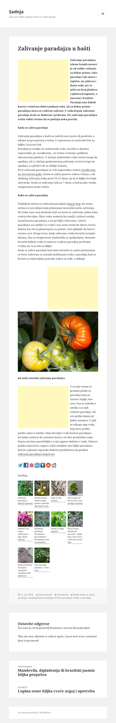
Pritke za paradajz (82, 597)
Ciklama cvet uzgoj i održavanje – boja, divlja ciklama (23, 534)
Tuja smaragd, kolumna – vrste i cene (41, 568)
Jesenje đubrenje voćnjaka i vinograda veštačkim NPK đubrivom (25, 570)
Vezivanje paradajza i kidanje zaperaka (25, 501)
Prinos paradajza (63, 597)
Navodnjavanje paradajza (41, 597)
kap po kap (74, 203)
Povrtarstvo (63, 594)
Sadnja (16, 11)
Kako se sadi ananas (56, 499)
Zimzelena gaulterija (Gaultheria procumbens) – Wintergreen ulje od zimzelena (41, 535)
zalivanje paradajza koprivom (36, 454)
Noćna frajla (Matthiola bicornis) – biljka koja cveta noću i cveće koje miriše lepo (75, 535)
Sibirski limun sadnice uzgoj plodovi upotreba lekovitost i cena (41, 502)
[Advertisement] (43, 80)
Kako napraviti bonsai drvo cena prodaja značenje (75, 501)
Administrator (45, 594)
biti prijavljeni (81, 628)
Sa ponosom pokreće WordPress (34, 712)
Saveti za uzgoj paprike (57, 530)
